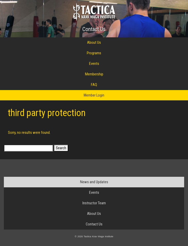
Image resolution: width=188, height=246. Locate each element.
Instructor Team (94, 203)
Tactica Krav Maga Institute (94, 12)
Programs (94, 53)
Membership (94, 74)
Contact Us (94, 29)
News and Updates (94, 182)
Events (94, 63)
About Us (94, 42)
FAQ (94, 84)
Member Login (94, 95)
